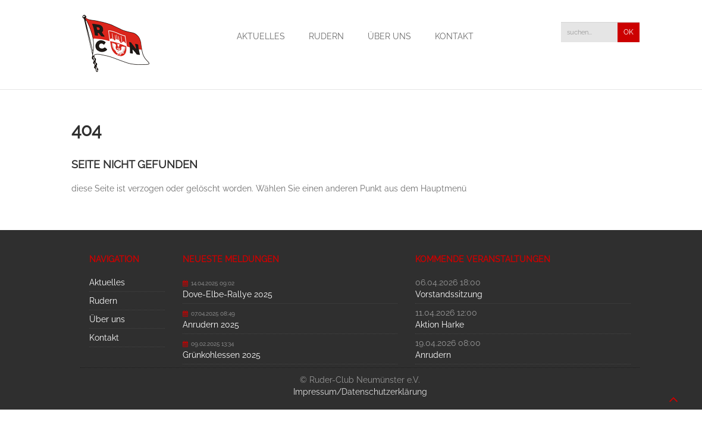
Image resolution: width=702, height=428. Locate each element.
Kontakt (454, 36)
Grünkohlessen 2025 (222, 355)
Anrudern (433, 355)
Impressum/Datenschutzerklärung (360, 391)
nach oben (673, 393)
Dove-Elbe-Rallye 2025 (227, 294)
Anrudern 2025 (211, 324)
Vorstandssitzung (448, 294)
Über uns (389, 36)
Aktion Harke (439, 324)
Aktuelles (261, 36)
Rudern (326, 36)
